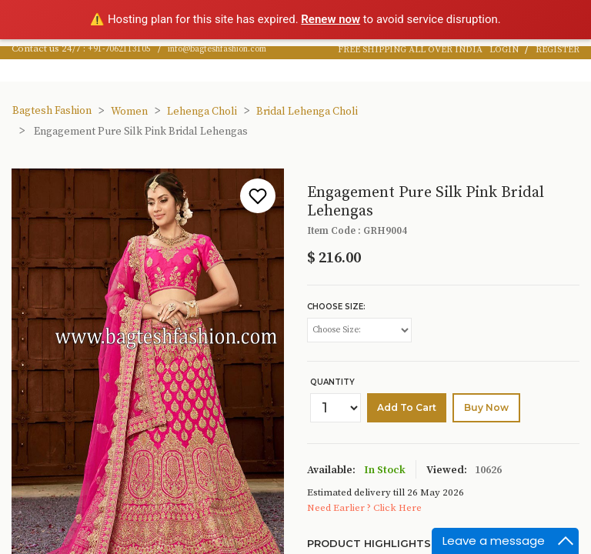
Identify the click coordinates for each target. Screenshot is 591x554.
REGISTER (557, 49)
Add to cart (406, 407)
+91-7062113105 (119, 49)
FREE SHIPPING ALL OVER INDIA (410, 49)
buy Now (486, 407)
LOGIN (505, 49)
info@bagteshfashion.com (217, 49)
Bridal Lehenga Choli (307, 111)
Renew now (330, 19)
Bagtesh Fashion (52, 111)
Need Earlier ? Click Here (364, 508)
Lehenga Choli (202, 111)
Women (129, 111)
